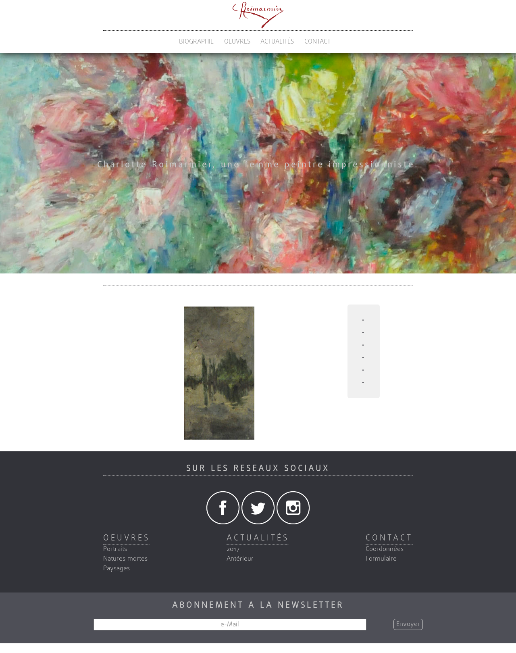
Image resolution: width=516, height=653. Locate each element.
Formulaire (381, 559)
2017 (233, 549)
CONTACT (317, 42)
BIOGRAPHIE (196, 42)
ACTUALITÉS (277, 42)
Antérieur (240, 559)
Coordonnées (385, 549)
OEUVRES (237, 42)
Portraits (115, 549)
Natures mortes (125, 559)
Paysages (116, 569)
